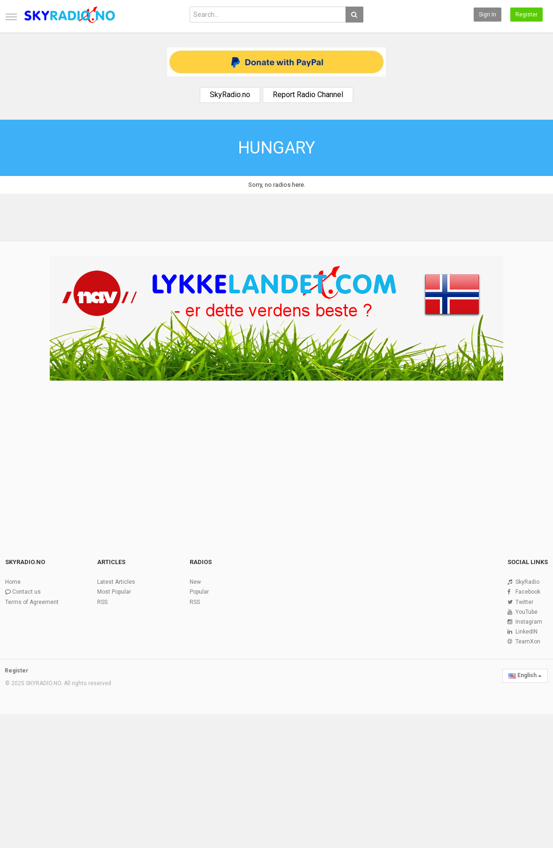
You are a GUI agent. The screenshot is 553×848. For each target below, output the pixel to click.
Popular (199, 591)
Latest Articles (116, 582)
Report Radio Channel (308, 94)
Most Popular (114, 591)
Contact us (26, 591)
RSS (102, 602)
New (195, 582)
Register (526, 14)
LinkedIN (526, 631)
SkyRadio (527, 582)
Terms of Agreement (32, 602)
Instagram (528, 622)
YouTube (526, 612)
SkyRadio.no (230, 94)
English (525, 675)
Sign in (487, 14)
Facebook (527, 591)
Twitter (524, 602)
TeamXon (527, 641)
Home (13, 582)
